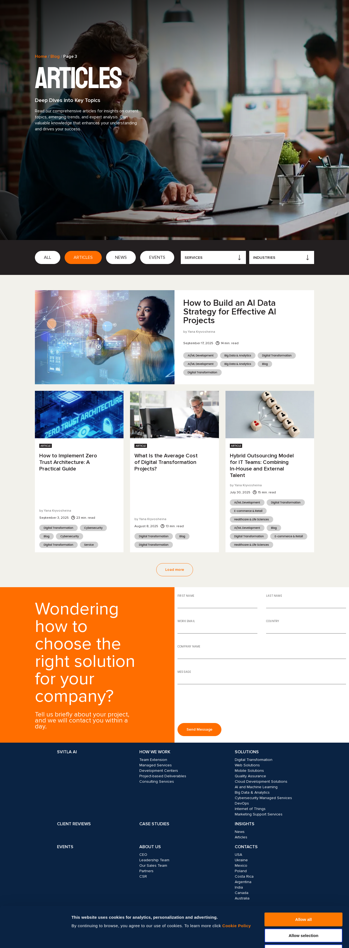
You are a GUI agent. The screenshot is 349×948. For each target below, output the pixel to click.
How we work (154, 752)
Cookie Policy (236, 887)
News (121, 257)
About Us (150, 847)
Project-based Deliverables (162, 776)
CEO (143, 854)
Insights (244, 824)
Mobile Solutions (249, 770)
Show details (293, 937)
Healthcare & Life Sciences (251, 519)
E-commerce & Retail (248, 511)
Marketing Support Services (258, 814)
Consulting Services (156, 781)
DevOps (242, 803)
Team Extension (153, 759)
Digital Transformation (277, 355)
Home (41, 56)
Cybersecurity (93, 528)
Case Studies (154, 824)
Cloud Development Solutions (261, 781)
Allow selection (303, 897)
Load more (174, 569)
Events (157, 257)
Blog (55, 56)
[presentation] (218, 705)
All (47, 257)
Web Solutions (247, 765)
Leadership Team (154, 860)
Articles (83, 257)
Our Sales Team (153, 865)
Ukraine (241, 860)
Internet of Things (250, 808)
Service (89, 545)
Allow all (303, 881)
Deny (304, 913)
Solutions (247, 752)
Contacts (246, 847)
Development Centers (158, 770)
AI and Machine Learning (256, 787)
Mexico (241, 865)
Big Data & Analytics (237, 355)
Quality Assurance (250, 776)
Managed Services (155, 765)
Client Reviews (74, 824)
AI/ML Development (200, 355)
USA (238, 854)
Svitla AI (67, 752)
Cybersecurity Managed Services (263, 798)
